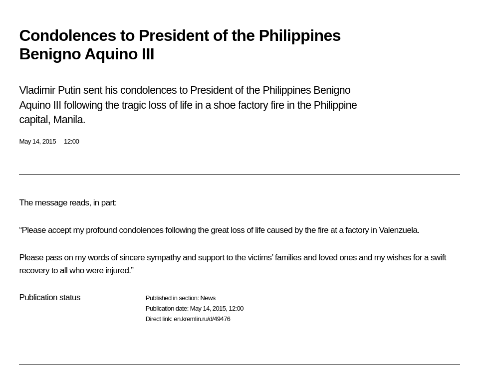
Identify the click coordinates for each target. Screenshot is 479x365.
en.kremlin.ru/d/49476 (202, 319)
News (207, 298)
